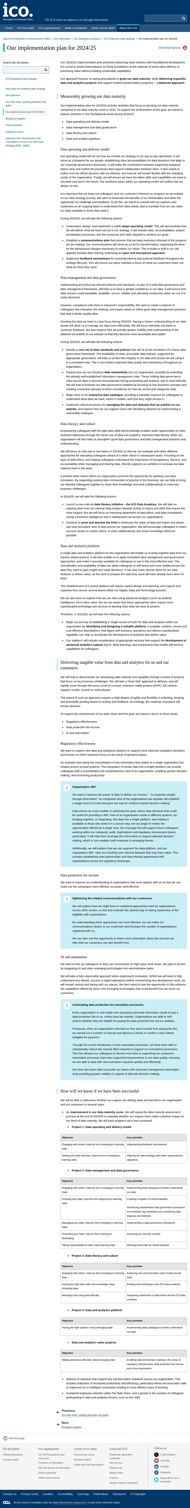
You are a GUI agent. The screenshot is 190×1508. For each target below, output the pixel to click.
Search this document (16, 62)
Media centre (116, 1472)
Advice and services (49, 1477)
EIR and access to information (54, 1467)
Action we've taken (85, 1448)
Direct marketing (47, 1472)
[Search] (46, 69)
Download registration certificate (121, 1456)
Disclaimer (119, 1494)
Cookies (48, 1494)
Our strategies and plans (87, 39)
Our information (62, 39)
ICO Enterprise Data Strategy (119, 39)
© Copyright (137, 1494)
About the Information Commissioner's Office (26, 39)
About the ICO (118, 1448)
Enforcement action (84, 1454)
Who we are (115, 1462)
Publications (100, 1494)
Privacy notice (30, 1494)
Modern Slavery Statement (123, 1482)
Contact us (10, 1494)
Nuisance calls (10, 1459)
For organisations (48, 1448)
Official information (13, 1454)
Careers (113, 1477)
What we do (115, 1467)
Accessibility (65, 1494)
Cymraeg (83, 1494)
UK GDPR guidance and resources (51, 1456)
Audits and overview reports (89, 1464)
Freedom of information (50, 1462)
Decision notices (82, 1459)
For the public (11, 1448)
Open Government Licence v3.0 (69, 1502)
